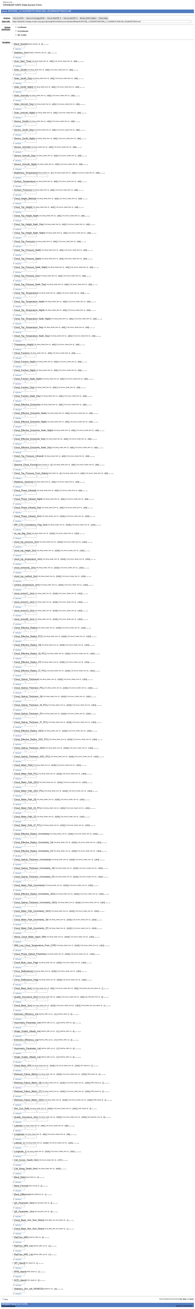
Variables (6, 42)
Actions (6, 18)
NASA (184, 1299)
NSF (180, 1299)
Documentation (8, 1306)
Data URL (6, 21)
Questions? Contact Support (184, 1305)
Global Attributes (5, 28)
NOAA (192, 1299)
